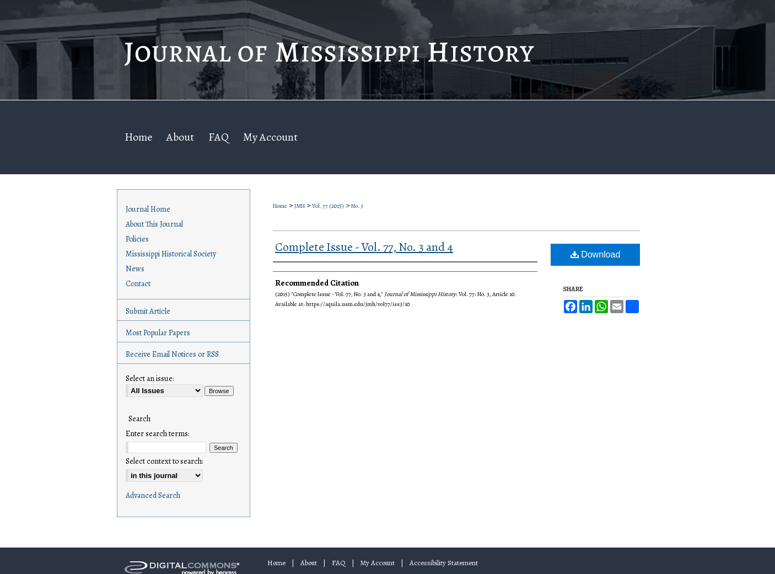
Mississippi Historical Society (171, 254)
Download (596, 254)
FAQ (339, 562)
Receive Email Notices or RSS (172, 354)
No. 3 (357, 206)
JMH (299, 206)
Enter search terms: (157, 433)
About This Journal (154, 224)
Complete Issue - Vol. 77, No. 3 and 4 (364, 247)
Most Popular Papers (158, 333)
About (308, 562)
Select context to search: (164, 461)
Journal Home (148, 209)
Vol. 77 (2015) (328, 206)
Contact (138, 283)
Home (280, 206)
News (135, 269)
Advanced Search (153, 495)
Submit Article (148, 311)
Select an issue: (150, 378)
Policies (137, 239)
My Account (377, 562)
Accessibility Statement (444, 562)
